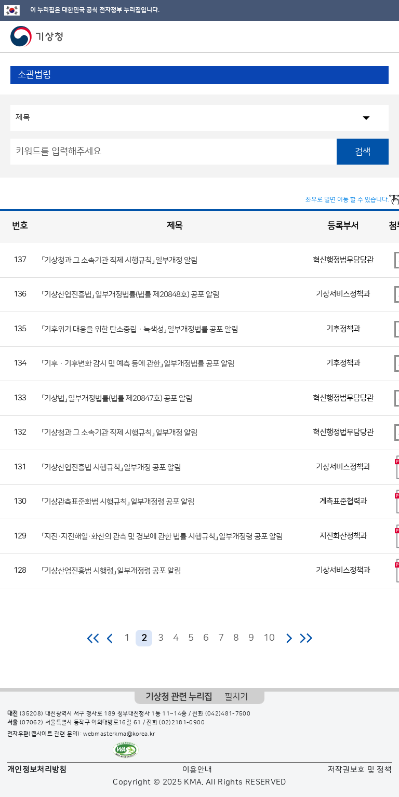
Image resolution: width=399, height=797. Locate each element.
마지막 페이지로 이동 (305, 638)
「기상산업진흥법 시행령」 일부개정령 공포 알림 (111, 570)
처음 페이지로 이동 (93, 638)
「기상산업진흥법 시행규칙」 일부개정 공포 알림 (111, 467)
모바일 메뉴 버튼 (382, 36)
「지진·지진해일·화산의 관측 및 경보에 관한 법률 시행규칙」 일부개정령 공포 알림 (162, 536)
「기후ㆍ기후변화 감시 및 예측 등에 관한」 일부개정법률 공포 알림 (138, 363)
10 (269, 638)
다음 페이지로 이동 (289, 638)
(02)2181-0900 (182, 723)
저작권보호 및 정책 (360, 769)
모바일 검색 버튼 (365, 36)
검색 (362, 151)
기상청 (36, 36)
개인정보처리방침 (37, 769)
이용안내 (197, 769)
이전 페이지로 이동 (110, 638)
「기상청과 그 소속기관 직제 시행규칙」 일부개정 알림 (119, 259)
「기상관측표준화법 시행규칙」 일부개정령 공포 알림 (118, 501)
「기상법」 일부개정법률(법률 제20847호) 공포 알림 (117, 398)
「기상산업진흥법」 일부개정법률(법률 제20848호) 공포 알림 (130, 294)
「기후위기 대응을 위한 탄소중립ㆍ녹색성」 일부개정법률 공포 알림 (140, 329)
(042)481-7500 (228, 714)
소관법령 (34, 75)
